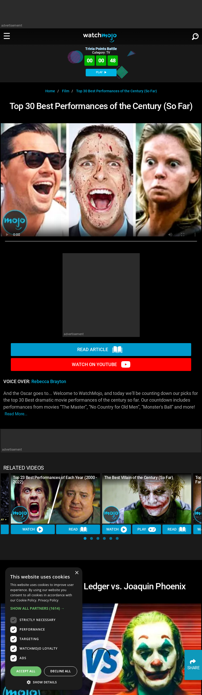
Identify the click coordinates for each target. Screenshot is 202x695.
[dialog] (43, 628)
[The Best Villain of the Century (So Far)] (146, 498)
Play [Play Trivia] (146, 529)
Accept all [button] (26, 671)
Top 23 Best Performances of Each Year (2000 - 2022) (55, 479)
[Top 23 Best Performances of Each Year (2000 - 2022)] (55, 498)
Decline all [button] (60, 671)
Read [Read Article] (78, 529)
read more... (16, 413)
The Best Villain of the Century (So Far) (138, 477)
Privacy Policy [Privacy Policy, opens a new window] (48, 600)
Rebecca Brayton (48, 381)
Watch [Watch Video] (32, 529)
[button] (85, 538)
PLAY (101, 72)
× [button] (76, 573)
